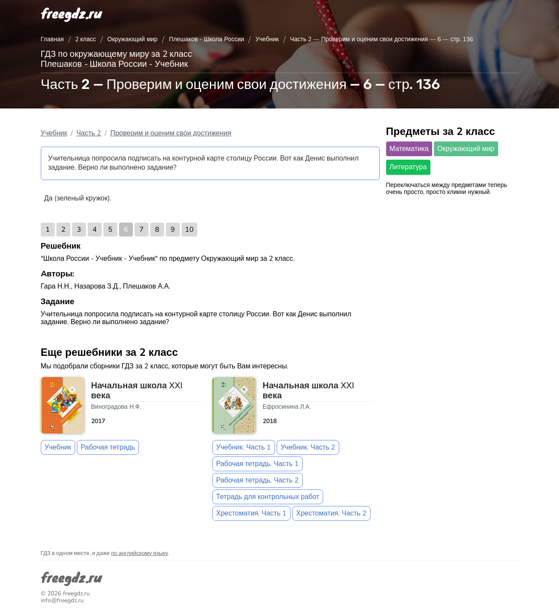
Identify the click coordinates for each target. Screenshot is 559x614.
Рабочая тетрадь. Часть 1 (257, 464)
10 (189, 229)
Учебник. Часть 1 (243, 447)
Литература (408, 167)
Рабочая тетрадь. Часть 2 (257, 480)
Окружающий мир (132, 39)
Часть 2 (88, 133)
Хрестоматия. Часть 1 (251, 513)
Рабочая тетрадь (108, 447)
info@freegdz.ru (62, 600)
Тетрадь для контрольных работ (268, 497)
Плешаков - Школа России (206, 39)
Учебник (267, 39)
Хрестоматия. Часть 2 (331, 513)
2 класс (85, 39)
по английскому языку (139, 553)
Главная (52, 39)
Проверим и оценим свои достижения (171, 133)
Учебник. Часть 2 (308, 447)
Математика (409, 149)
